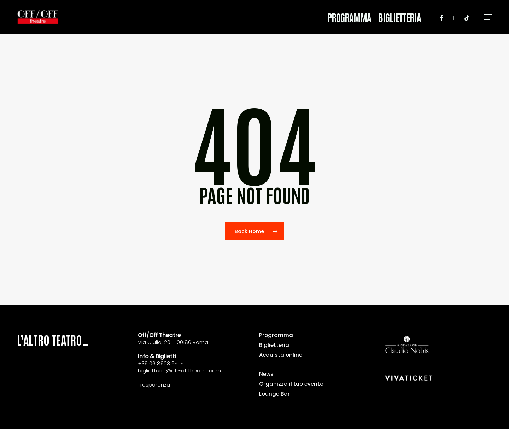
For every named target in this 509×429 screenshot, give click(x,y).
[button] (488, 17)
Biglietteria (274, 345)
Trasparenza (154, 384)
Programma (276, 335)
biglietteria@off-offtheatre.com (179, 370)
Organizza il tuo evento (291, 384)
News (266, 374)
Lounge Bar (274, 394)
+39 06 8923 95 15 (161, 363)
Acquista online (280, 355)
